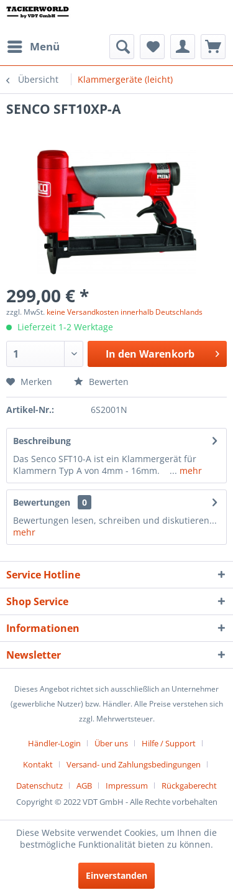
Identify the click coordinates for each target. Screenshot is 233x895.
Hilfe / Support (169, 743)
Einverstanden (116, 875)
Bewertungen (41, 502)
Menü (33, 45)
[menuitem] (33, 46)
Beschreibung (42, 441)
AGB (84, 785)
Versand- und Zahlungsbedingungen (133, 764)
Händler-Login (54, 743)
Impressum (127, 785)
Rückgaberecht (189, 785)
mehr (189, 470)
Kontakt (38, 764)
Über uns (111, 743)
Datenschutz (39, 785)
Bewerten (101, 381)
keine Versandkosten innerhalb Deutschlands (125, 312)
